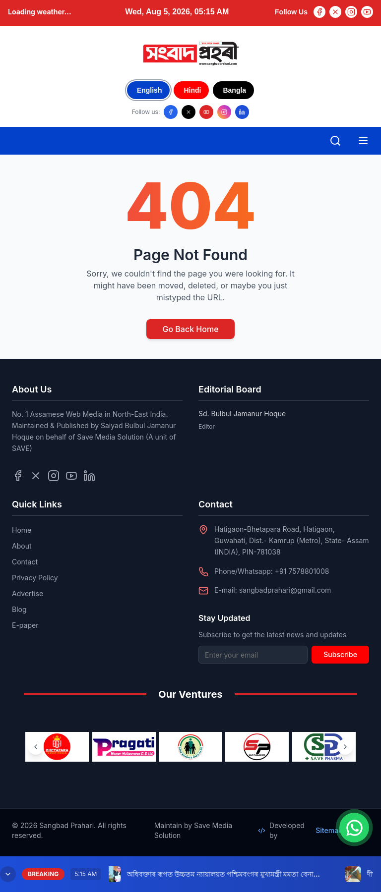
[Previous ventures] (36, 747)
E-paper (25, 625)
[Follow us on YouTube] (206, 112)
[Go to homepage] (190, 53)
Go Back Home (190, 329)
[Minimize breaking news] (8, 874)
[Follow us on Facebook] (171, 112)
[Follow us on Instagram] (224, 112)
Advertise (27, 593)
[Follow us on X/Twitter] (188, 112)
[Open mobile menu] (363, 141)
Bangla (234, 90)
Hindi (192, 90)
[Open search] (335, 141)
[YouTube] (367, 12)
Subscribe (340, 654)
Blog (19, 609)
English (149, 90)
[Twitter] (335, 12)
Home (21, 530)
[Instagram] (351, 12)
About (21, 546)
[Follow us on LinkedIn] (242, 112)
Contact (25, 562)
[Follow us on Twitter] (36, 476)
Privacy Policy (35, 577)
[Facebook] (319, 12)
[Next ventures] (345, 747)
